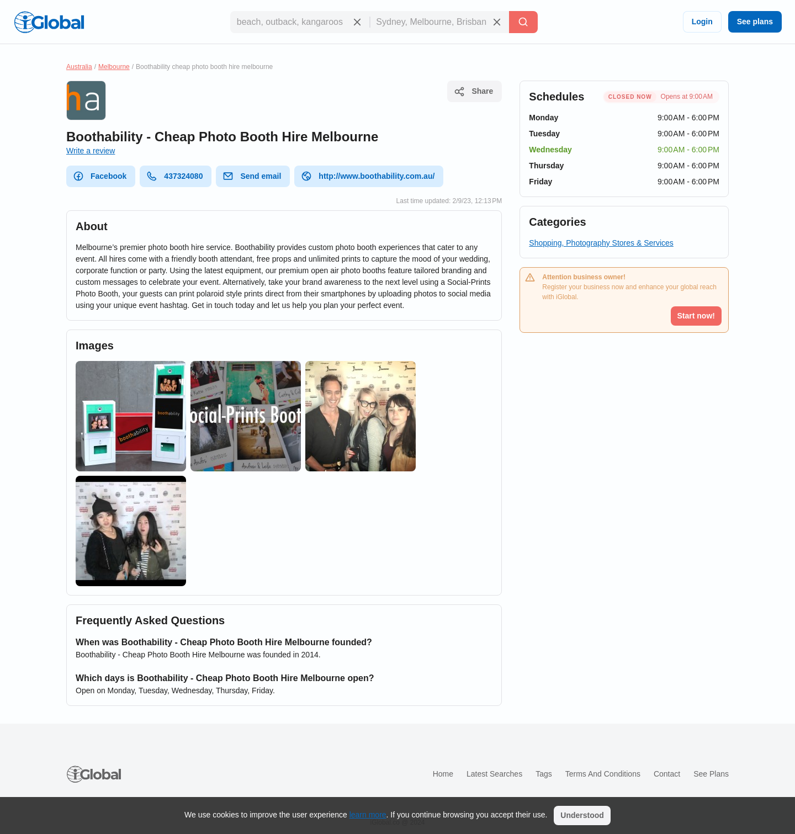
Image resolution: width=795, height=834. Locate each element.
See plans (755, 21)
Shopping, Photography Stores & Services (601, 242)
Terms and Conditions (602, 773)
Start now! (696, 315)
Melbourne (114, 67)
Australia (79, 67)
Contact (667, 773)
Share (473, 91)
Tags (544, 773)
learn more (367, 814)
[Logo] (49, 22)
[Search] (523, 22)
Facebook (99, 176)
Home (443, 773)
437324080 (174, 176)
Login (702, 21)
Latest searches (494, 773)
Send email (251, 176)
